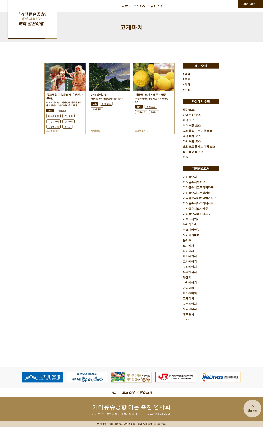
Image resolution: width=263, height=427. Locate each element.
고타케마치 (190, 261)
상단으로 (252, 408)
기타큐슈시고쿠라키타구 (198, 187)
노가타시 (188, 245)
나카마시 (188, 250)
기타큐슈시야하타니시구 (198, 203)
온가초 (187, 240)
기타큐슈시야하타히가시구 (199, 197)
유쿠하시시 (190, 272)
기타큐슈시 (190, 176)
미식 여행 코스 (192, 125)
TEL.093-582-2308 (158, 413)
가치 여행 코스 (192, 141)
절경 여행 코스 (192, 136)
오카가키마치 (191, 235)
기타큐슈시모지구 (194, 182)
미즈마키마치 (191, 229)
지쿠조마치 (190, 303)
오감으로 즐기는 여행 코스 (199, 146)
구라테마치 (190, 266)
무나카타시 (190, 308)
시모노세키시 (191, 219)
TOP (124, 6)
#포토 (186, 79)
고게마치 (188, 298)
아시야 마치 (190, 224)
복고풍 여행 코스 (193, 151)
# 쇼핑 (187, 89)
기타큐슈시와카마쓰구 (197, 213)
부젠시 (187, 277)
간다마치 (188, 287)
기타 (185, 157)
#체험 (186, 84)
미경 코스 (189, 120)
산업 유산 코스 (192, 114)
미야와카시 (190, 256)
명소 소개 (156, 6)
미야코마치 (190, 293)
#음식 (186, 73)
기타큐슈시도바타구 (195, 208)
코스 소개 (139, 6)
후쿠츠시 (188, 314)
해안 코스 (189, 109)
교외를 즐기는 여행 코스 (197, 130)
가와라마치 (190, 282)
